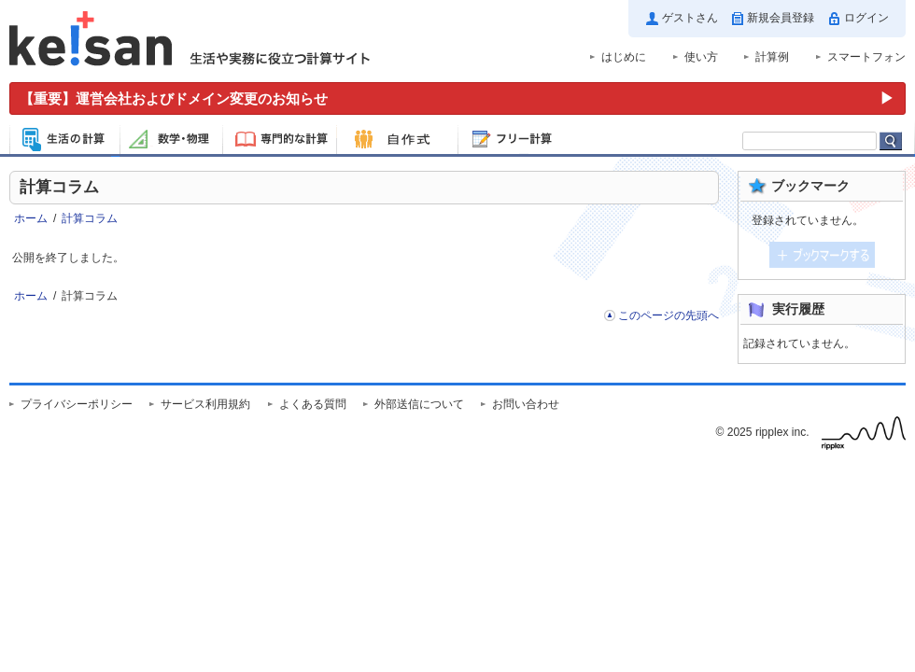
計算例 (772, 56)
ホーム (31, 218)
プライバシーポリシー (77, 404)
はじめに (623, 56)
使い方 (701, 56)
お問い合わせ (525, 404)
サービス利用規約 (205, 404)
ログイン (866, 17)
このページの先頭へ (668, 315)
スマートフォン (866, 56)
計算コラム (90, 218)
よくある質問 (312, 404)
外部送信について (419, 404)
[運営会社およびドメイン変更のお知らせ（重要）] (457, 98)
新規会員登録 (780, 17)
